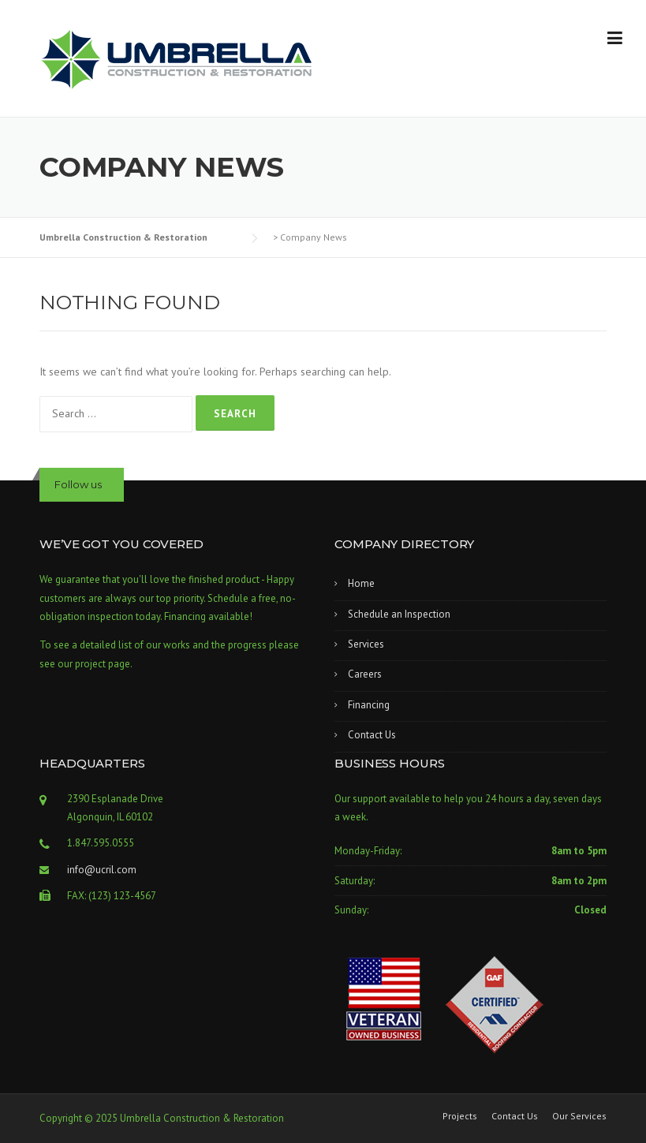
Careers (365, 674)
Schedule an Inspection (399, 614)
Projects (459, 1116)
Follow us (78, 484)
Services (366, 644)
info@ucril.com (101, 869)
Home (361, 583)
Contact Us (372, 734)
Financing (369, 705)
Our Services (579, 1116)
